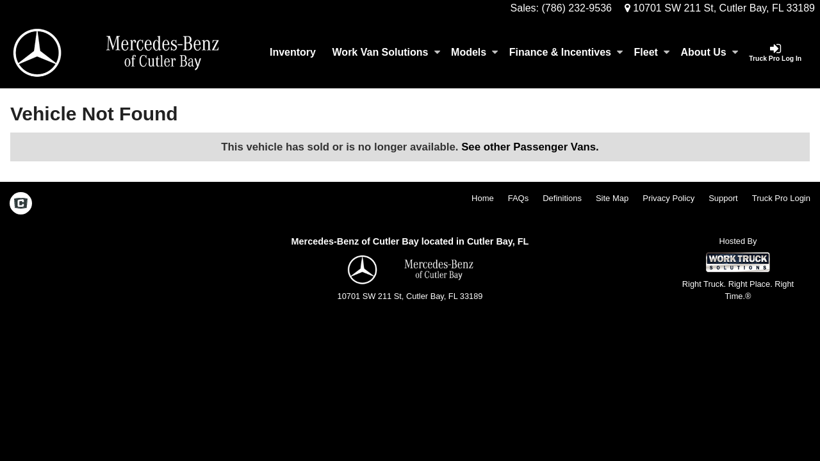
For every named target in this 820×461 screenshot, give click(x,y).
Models (474, 52)
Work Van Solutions (386, 52)
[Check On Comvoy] (21, 204)
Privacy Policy (668, 198)
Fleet (651, 52)
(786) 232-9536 (577, 8)
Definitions (562, 198)
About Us (709, 52)
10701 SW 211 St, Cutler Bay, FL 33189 (720, 8)
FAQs (518, 198)
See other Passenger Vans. (530, 147)
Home (483, 198)
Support (723, 198)
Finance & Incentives (566, 52)
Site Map (612, 198)
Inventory (293, 52)
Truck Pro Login (781, 198)
